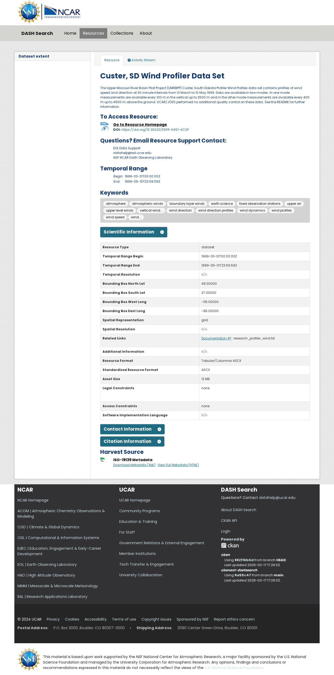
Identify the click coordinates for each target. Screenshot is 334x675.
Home (70, 33)
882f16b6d (244, 560)
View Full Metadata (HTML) (178, 465)
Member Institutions (137, 553)
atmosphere (116, 203)
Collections (121, 33)
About (146, 33)
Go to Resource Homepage (140, 124)
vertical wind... (151, 210)
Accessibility (96, 619)
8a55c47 (243, 575)
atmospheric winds (147, 203)
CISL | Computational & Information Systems (58, 537)
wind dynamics (252, 210)
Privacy (53, 619)
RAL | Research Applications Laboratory (52, 596)
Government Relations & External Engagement (161, 543)
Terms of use (124, 619)
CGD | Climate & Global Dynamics (48, 527)
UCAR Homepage (134, 500)
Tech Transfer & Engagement (146, 564)
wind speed (115, 217)
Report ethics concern (234, 619)
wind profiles (282, 210)
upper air (294, 203)
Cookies (72, 619)
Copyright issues (156, 619)
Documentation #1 (216, 338)
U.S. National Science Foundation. (235, 667)
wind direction (180, 210)
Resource (111, 60)
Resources (93, 33)
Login (225, 531)
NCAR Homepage (33, 500)
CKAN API (229, 520)
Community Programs (139, 510)
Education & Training (138, 521)
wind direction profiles (215, 210)
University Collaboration (140, 575)
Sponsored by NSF (193, 619)
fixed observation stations (260, 203)
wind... (136, 217)
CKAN (230, 545)
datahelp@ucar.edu (277, 497)
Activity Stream (142, 60)
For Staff (127, 532)
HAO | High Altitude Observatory (46, 575)
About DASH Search (238, 509)
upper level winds (119, 210)
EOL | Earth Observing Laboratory (47, 564)
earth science (222, 203)
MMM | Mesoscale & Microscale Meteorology (57, 586)
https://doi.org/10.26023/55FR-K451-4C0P (155, 129)
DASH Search (37, 33)
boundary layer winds (187, 203)
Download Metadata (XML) (134, 465)
